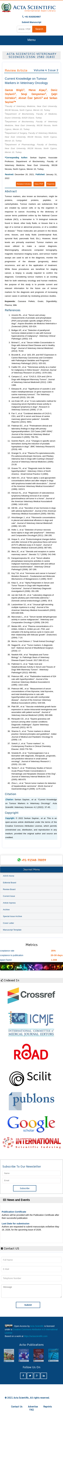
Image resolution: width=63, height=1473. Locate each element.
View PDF (38, 184)
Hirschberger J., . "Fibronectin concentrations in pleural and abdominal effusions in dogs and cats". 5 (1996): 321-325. (33, 521)
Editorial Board (9, 882)
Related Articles (24, 184)
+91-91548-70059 (34, 860)
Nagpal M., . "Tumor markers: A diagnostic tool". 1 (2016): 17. (32, 648)
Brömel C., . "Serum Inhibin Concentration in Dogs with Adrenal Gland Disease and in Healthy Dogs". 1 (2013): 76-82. (33, 346)
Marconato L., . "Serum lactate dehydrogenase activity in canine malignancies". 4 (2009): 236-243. (34, 620)
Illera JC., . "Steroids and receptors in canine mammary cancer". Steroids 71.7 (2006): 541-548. (33, 553)
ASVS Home (8, 876)
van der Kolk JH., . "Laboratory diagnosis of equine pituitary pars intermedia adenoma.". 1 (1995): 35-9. (32, 598)
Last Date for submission (15, 1223)
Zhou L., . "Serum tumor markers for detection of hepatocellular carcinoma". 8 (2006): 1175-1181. (33, 786)
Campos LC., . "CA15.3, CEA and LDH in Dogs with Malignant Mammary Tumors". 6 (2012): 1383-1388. (33, 380)
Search (39, 29)
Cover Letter (8, 923)
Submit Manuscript (31, 22)
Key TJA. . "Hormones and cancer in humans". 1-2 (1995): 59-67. (34, 576)
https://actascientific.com (36, 1336)
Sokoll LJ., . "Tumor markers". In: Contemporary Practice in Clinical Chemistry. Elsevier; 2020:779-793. (31, 746)
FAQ (31, 1409)
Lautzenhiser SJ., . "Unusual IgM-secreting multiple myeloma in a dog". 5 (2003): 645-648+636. (33, 608)
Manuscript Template (12, 930)
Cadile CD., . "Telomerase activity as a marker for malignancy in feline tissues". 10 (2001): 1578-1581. (33, 370)
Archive (6, 909)
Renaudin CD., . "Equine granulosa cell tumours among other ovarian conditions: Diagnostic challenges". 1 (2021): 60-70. (30, 723)
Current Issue (9, 896)
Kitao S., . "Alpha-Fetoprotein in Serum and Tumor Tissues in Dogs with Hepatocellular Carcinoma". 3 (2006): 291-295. (32, 587)
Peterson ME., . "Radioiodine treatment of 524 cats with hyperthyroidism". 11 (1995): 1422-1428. (33, 680)
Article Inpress (9, 903)
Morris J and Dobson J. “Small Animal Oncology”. (33, 641)
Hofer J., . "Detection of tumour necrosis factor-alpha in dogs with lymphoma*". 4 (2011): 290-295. (33, 533)
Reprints (51, 184)
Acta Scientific (37, 1326)
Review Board (9, 889)
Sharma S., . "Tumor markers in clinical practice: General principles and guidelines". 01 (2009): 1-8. (34, 735)
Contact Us (16, 1406)
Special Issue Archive (12, 916)
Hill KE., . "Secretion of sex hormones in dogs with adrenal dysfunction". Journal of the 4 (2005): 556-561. (33, 511)
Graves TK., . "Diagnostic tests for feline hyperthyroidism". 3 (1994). (31, 471)
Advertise (33, 1406)
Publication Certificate (14, 1211)
